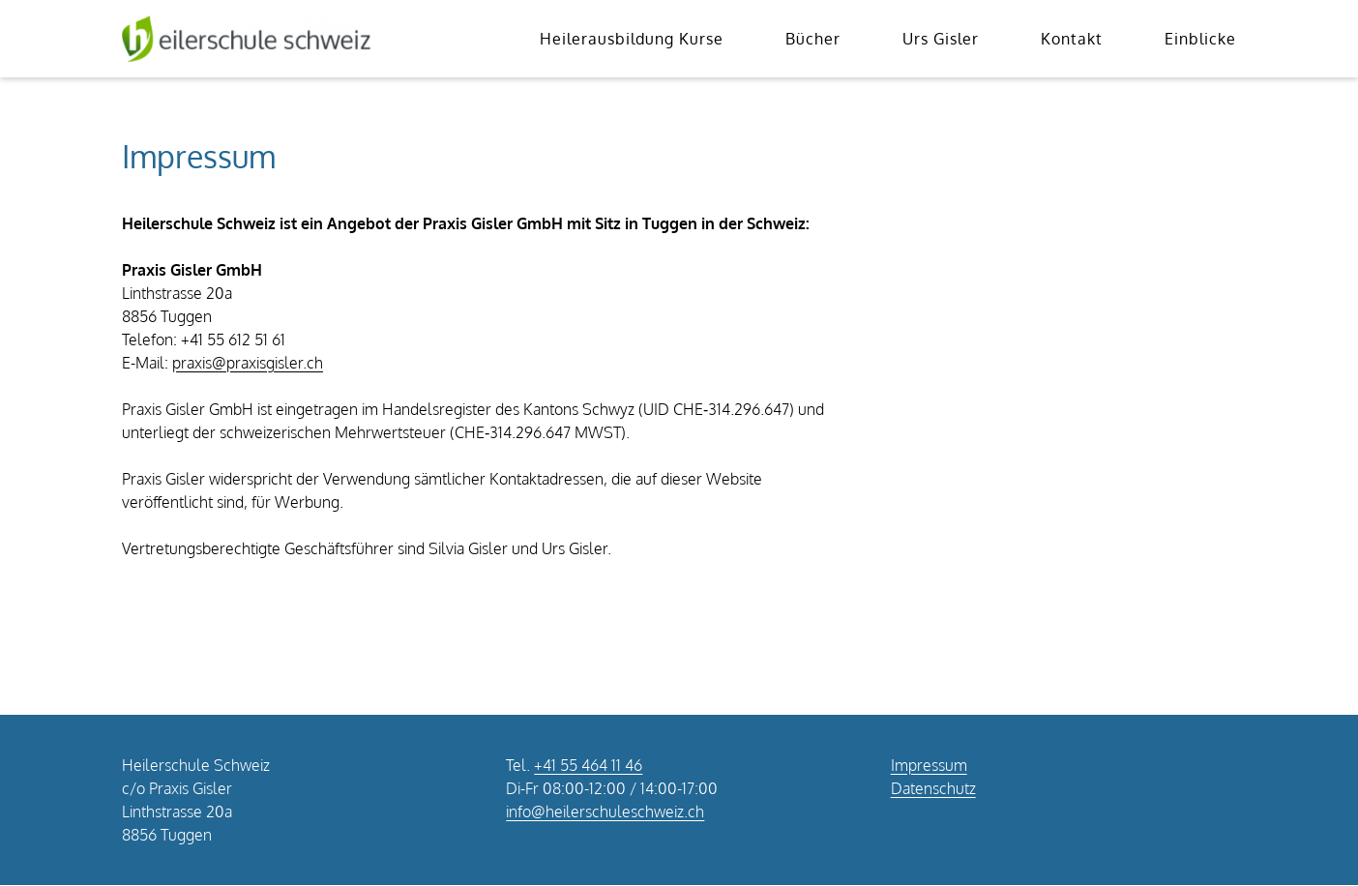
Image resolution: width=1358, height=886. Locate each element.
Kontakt (1072, 38)
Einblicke (1200, 38)
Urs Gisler (940, 38)
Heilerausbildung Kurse (631, 38)
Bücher (813, 38)
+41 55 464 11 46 (588, 765)
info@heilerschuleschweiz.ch (605, 811)
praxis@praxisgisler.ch (247, 362)
